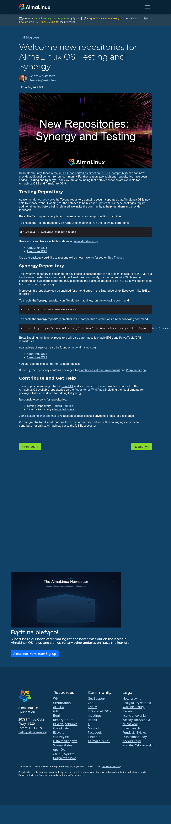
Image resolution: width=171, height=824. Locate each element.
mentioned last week (41, 199)
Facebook (95, 732)
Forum (92, 707)
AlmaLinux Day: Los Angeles (50, 18)
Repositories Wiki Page (89, 389)
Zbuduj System (64, 754)
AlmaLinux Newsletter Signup (34, 654)
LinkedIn (94, 737)
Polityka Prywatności (137, 703)
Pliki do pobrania (65, 724)
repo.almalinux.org (86, 241)
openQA (59, 749)
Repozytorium (63, 720)
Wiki (56, 698)
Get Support (96, 698)
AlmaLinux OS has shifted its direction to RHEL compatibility (89, 173)
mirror (54, 363)
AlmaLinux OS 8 (37, 247)
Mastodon (95, 728)
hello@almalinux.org (33, 732)
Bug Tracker (115, 257)
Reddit (92, 720)
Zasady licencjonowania (134, 713)
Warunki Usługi (134, 707)
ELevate (58, 732)
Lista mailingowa (65, 741)
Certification (62, 703)
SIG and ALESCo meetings (99, 713)
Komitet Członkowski (138, 745)
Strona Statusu (63, 745)
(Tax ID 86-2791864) (111, 766)
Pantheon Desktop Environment (99, 370)
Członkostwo (62, 728)
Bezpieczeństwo (64, 758)
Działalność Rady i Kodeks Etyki (135, 739)
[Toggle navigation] (147, 7)
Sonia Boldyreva (64, 409)
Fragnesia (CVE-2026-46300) (103, 18)
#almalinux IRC (99, 741)
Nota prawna (132, 698)
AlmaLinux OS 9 (37, 251)
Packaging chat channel (40, 416)
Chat (91, 703)
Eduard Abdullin (63, 406)
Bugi (56, 715)
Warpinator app (136, 370)
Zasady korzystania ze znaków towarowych (136, 724)
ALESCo (58, 707)
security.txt (61, 737)
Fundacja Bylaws (135, 732)
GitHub (58, 711)
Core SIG (67, 386)
